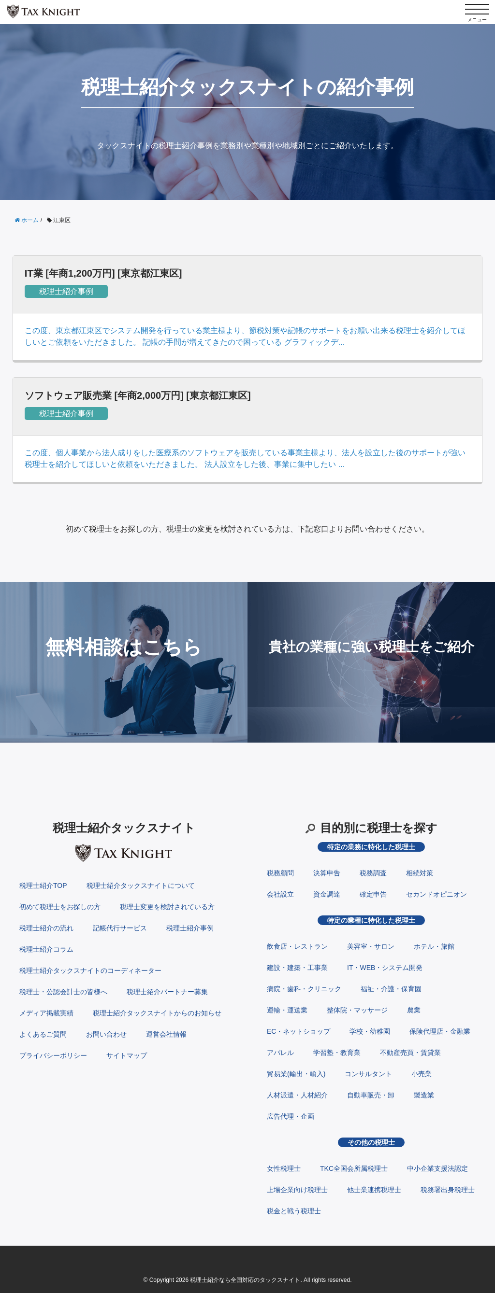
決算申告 (326, 873)
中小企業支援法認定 (437, 1168)
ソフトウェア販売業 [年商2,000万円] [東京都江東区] (138, 395)
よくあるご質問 (43, 1034)
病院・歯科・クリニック (304, 989)
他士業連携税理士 (374, 1190)
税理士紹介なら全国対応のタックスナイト (245, 1280)
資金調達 (326, 894)
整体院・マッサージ (357, 1010)
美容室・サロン (370, 946)
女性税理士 (284, 1168)
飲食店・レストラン (297, 946)
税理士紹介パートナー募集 (167, 992)
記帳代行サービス (120, 928)
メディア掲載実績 (46, 1013)
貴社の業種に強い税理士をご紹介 (371, 646)
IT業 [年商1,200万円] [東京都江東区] (103, 273)
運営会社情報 (166, 1034)
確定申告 (373, 894)
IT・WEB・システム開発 (384, 967)
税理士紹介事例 (66, 291)
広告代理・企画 (290, 1116)
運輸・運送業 (287, 1010)
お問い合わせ (106, 1034)
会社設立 (280, 894)
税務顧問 (280, 873)
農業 (414, 1010)
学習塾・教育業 (337, 1052)
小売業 (421, 1074)
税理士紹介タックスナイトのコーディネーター (90, 970)
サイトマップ (126, 1055)
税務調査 (373, 873)
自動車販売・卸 (370, 1095)
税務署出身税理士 (448, 1190)
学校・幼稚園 (369, 1031)
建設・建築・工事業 (297, 967)
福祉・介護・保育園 (391, 989)
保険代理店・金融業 (439, 1031)
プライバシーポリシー (53, 1055)
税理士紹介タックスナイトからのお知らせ (157, 1013)
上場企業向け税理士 (297, 1190)
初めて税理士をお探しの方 (60, 907)
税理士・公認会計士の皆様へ (63, 992)
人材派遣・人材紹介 (297, 1095)
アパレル (280, 1052)
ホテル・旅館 (434, 946)
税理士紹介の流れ (46, 928)
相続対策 (419, 873)
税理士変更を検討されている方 (167, 907)
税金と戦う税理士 (294, 1211)
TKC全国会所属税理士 (354, 1168)
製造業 (424, 1095)
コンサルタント (368, 1074)
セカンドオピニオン (436, 894)
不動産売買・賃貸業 (410, 1052)
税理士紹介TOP (43, 885)
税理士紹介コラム (46, 949)
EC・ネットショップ (298, 1031)
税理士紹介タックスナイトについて (141, 885)
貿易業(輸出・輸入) (296, 1074)
